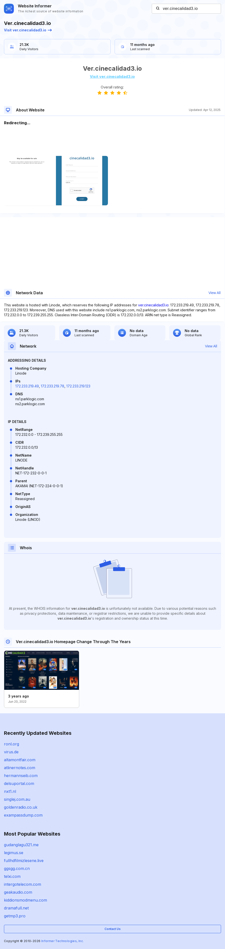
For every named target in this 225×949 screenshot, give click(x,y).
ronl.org (11, 743)
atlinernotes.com (19, 767)
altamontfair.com (19, 759)
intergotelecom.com (22, 884)
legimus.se (13, 852)
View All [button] (214, 293)
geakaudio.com (18, 892)
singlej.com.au (17, 799)
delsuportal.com (19, 783)
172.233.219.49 (27, 386)
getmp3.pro (14, 915)
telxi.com (12, 876)
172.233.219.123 (78, 386)
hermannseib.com (21, 775)
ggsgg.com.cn (17, 868)
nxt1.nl (10, 791)
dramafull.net (16, 908)
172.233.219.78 (52, 386)
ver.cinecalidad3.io (153, 305)
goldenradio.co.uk (20, 807)
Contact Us (112, 929)
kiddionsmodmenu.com (25, 900)
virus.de (11, 751)
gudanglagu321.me (21, 844)
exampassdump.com (23, 815)
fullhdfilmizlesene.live (24, 860)
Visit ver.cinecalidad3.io (28, 30)
